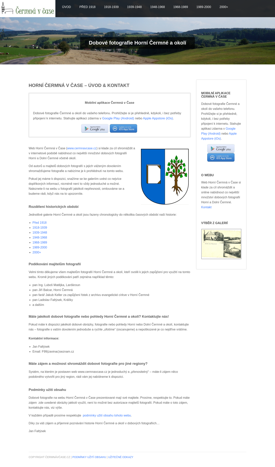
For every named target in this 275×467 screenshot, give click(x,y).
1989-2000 (204, 7)
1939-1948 (134, 7)
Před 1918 (87, 7)
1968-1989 (180, 7)
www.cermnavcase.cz (82, 148)
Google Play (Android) (118, 118)
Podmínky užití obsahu (89, 457)
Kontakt (206, 207)
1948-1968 (157, 7)
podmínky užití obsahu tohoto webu (107, 415)
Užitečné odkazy (120, 457)
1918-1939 (111, 7)
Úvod (66, 7)
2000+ (223, 7)
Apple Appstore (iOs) (158, 118)
